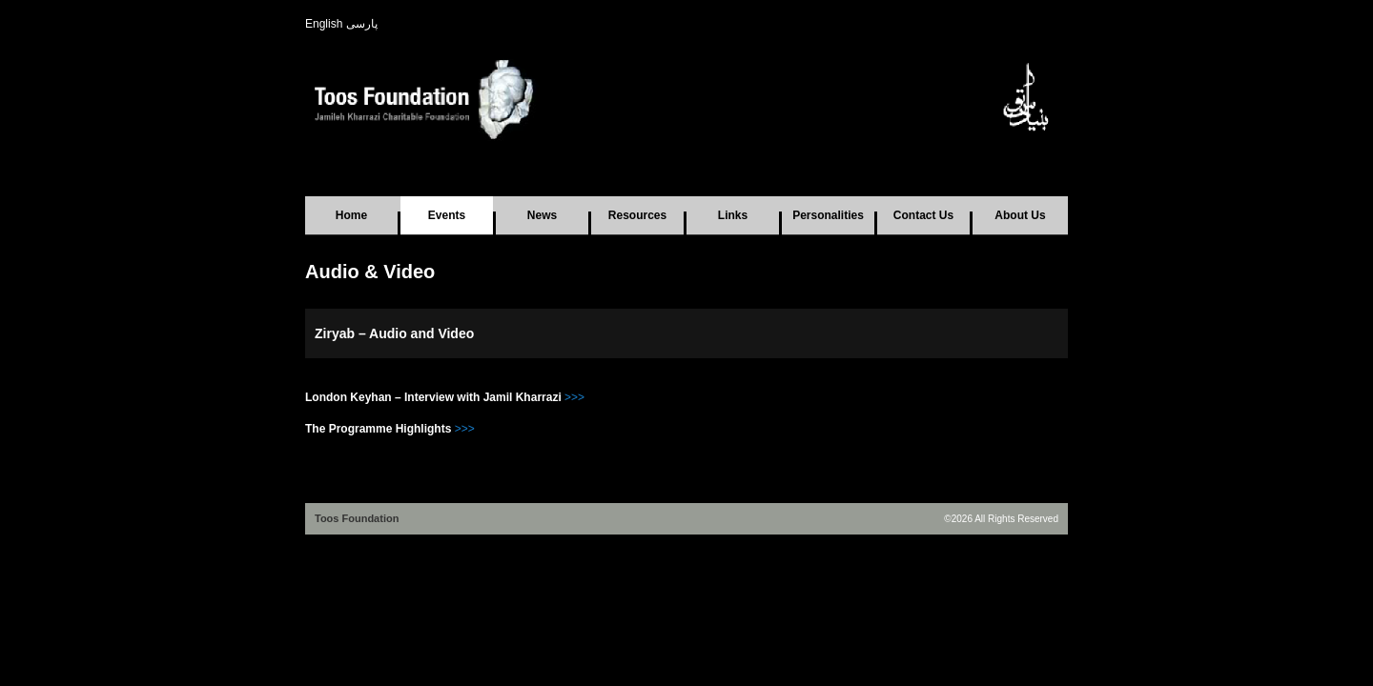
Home (351, 215)
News (542, 215)
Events (446, 215)
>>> (574, 397)
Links (733, 215)
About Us (1019, 215)
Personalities (828, 215)
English (323, 23)
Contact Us (923, 215)
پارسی (362, 23)
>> (468, 428)
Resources (637, 215)
